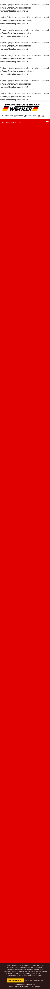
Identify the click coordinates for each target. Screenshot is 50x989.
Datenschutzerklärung (22, 973)
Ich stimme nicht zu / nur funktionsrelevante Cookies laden (26, 984)
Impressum (36, 987)
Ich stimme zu (15, 980)
